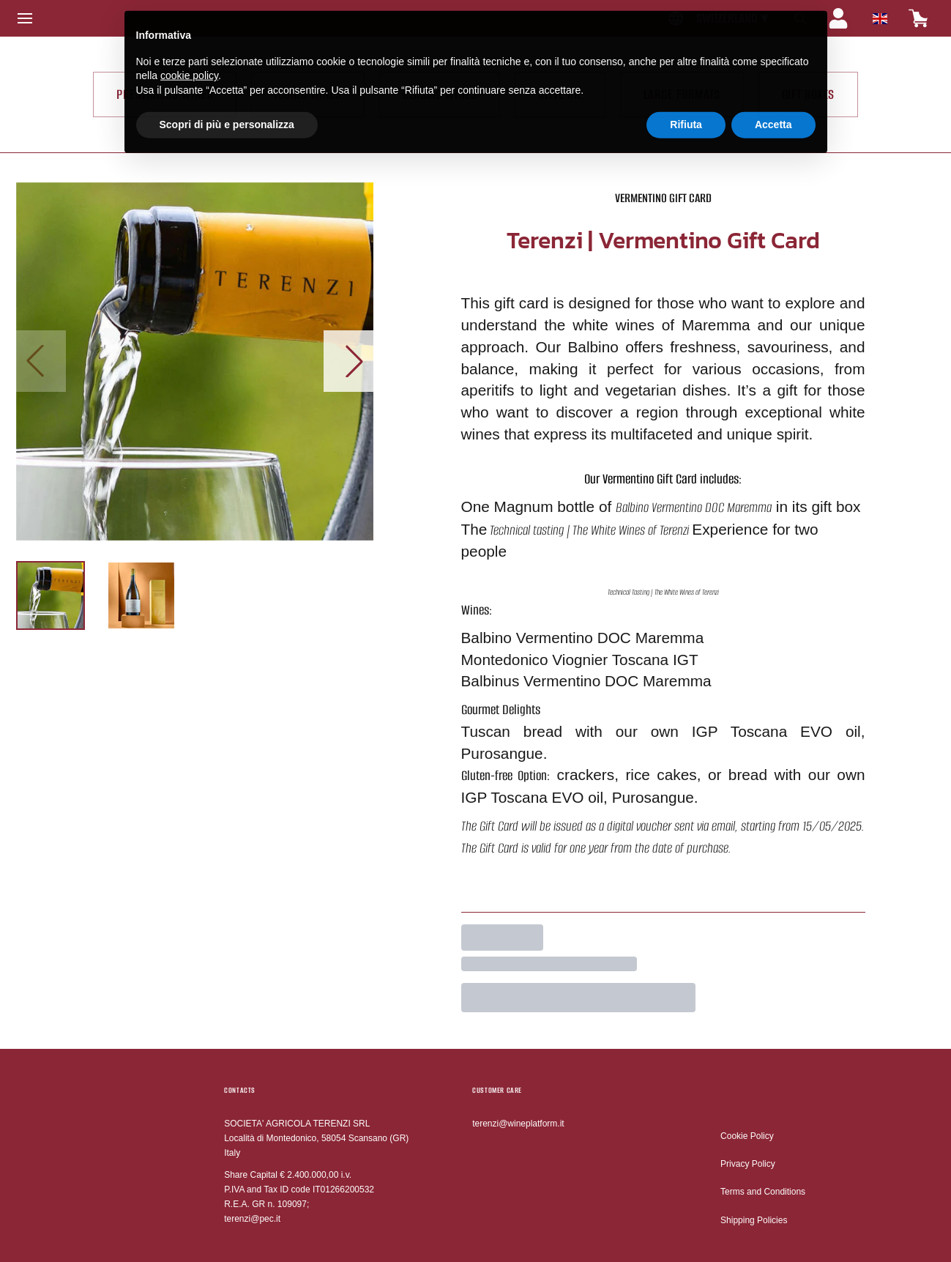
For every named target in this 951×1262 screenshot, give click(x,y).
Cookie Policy (747, 1136)
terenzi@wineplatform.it (518, 1123)
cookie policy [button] (189, 66)
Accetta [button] (773, 115)
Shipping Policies (753, 1220)
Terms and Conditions (762, 1192)
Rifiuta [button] (686, 115)
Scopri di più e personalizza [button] (227, 115)
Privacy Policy (747, 1164)
